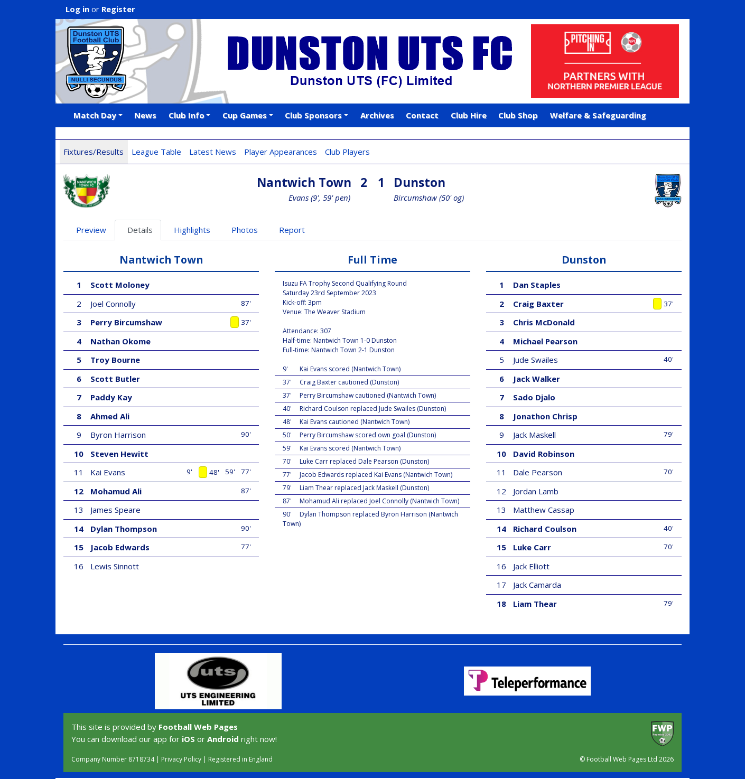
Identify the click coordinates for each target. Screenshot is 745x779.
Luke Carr (532, 547)
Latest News (212, 151)
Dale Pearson (537, 472)
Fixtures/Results (93, 151)
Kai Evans (107, 472)
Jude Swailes (535, 359)
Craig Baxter (538, 303)
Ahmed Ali (109, 416)
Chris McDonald (544, 322)
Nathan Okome (120, 341)
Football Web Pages (198, 726)
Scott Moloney (120, 284)
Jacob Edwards (120, 547)
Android (223, 739)
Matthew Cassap (543, 509)
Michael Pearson (545, 341)
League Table (156, 151)
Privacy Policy (181, 759)
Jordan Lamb (535, 491)
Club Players (347, 151)
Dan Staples (537, 284)
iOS (188, 739)
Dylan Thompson (123, 528)
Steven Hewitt (119, 453)
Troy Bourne (115, 359)
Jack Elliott (531, 566)
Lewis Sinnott (114, 566)
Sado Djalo (534, 397)
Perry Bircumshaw (126, 322)
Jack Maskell (534, 434)
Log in (77, 9)
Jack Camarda (537, 584)
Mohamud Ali (116, 491)
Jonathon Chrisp (545, 416)
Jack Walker (536, 378)
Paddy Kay (111, 397)
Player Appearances (280, 151)
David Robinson (543, 453)
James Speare (115, 509)
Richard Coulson (544, 528)
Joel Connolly (113, 303)
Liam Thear (535, 603)
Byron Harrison (118, 434)
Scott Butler (115, 378)
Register (118, 9)
